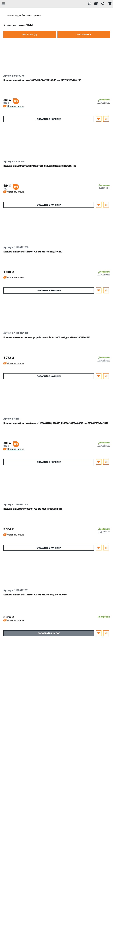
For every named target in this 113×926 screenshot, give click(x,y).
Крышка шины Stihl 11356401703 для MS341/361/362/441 (32, 509)
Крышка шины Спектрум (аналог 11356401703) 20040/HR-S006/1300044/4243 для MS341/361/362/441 (55, 423)
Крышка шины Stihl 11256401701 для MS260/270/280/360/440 (34, 594)
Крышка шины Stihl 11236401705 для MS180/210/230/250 (32, 251)
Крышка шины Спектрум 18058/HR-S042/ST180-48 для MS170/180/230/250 (42, 80)
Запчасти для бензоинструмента (24, 15)
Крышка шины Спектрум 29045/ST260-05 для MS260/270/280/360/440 (39, 166)
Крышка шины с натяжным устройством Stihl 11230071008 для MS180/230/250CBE (46, 337)
